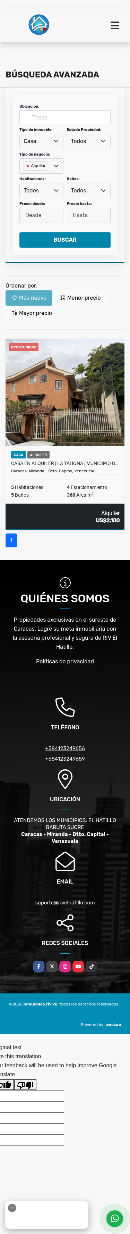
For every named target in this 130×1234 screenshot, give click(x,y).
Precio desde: (32, 203)
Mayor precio (31, 313)
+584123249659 (65, 759)
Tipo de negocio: (34, 154)
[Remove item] (28, 166)
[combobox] (41, 141)
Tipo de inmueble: (35, 129)
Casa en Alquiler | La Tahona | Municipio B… (64, 463)
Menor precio (80, 298)
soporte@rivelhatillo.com (65, 903)
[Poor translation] (25, 1084)
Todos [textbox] (78, 141)
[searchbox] (26, 177)
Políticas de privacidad (65, 661)
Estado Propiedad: (84, 129)
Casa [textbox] (30, 141)
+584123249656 (65, 748)
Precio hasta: (79, 203)
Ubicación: (29, 106)
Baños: (73, 179)
